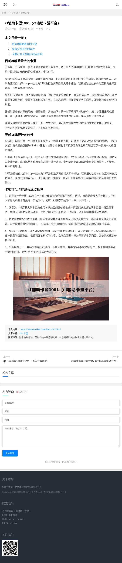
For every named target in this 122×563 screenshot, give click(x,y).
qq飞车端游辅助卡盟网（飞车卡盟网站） (26, 361)
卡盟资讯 (13, 12)
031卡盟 (24, 333)
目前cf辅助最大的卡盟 (24, 44)
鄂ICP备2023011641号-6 (55, 492)
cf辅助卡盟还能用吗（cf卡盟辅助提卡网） (95, 361)
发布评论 (10, 453)
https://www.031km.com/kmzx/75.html (40, 329)
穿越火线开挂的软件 (23, 49)
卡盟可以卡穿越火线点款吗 (27, 54)
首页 (4, 12)
